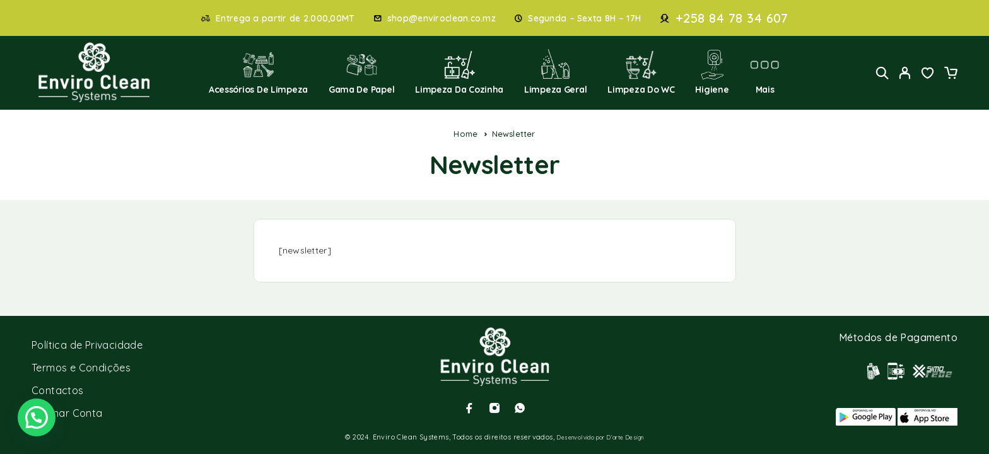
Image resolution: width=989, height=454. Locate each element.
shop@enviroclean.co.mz (441, 18)
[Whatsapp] (519, 408)
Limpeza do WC (641, 72)
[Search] (882, 73)
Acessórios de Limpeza (258, 72)
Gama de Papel (362, 72)
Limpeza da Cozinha (459, 72)
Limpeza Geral (555, 72)
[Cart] (950, 74)
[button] (37, 417)
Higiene (712, 72)
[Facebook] (469, 408)
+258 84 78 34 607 (732, 18)
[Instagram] (494, 408)
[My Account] (905, 73)
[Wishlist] (927, 74)
